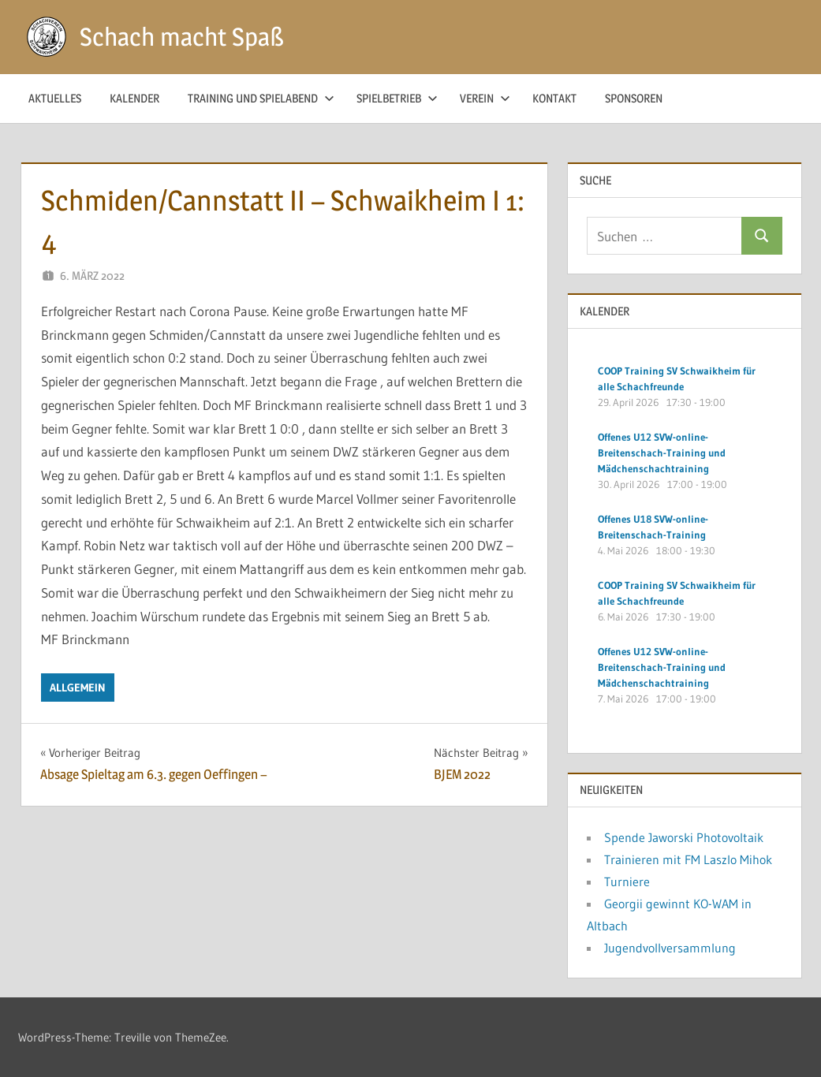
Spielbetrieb (397, 98)
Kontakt (554, 98)
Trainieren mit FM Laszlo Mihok (688, 859)
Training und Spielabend (261, 98)
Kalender (134, 98)
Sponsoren (633, 98)
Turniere (627, 881)
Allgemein (78, 687)
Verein (485, 98)
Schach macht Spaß (182, 36)
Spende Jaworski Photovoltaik (683, 837)
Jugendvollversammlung (670, 948)
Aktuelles (54, 98)
